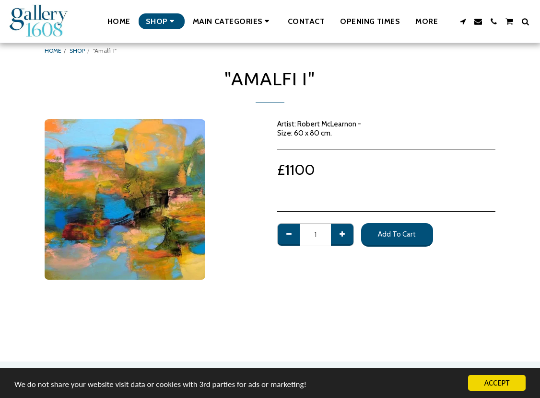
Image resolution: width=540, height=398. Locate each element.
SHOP (77, 50)
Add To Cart (397, 234)
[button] (233, 21)
